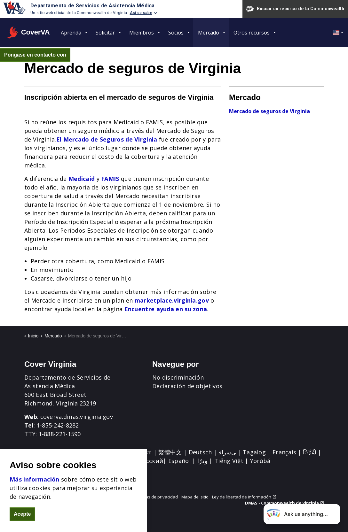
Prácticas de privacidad (155, 497)
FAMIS (110, 178)
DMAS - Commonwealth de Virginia (284, 503)
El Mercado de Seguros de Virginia (106, 139)
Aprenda (71, 32)
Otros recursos (251, 32)
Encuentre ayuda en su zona (165, 309)
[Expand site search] (78, 55)
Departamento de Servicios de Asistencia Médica (92, 6)
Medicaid (81, 178)
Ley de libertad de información (244, 497)
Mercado (208, 32)
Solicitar (105, 32)
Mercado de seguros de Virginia (269, 111)
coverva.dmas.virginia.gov (76, 416)
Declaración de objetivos (187, 386)
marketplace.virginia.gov (172, 300)
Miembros (141, 32)
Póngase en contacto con (35, 55)
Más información (34, 493)
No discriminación (178, 377)
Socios (176, 32)
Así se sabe (141, 13)
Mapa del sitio (195, 497)
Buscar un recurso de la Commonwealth (295, 9)
